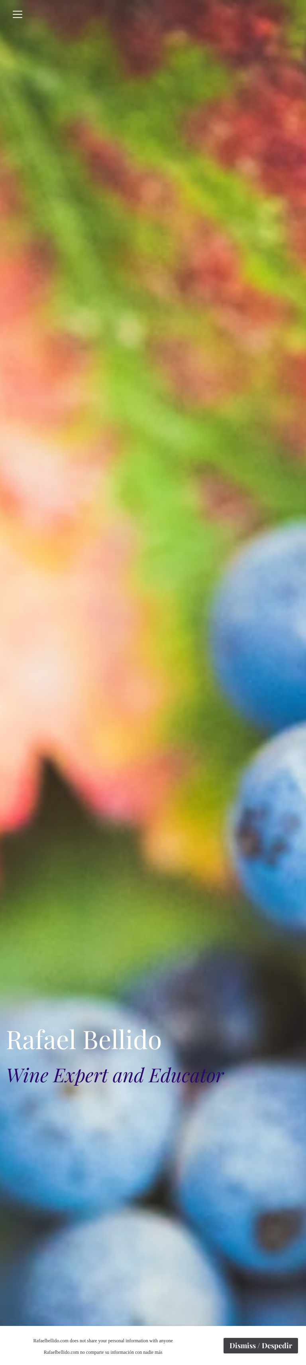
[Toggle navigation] (17, 14)
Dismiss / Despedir (261, 1345)
